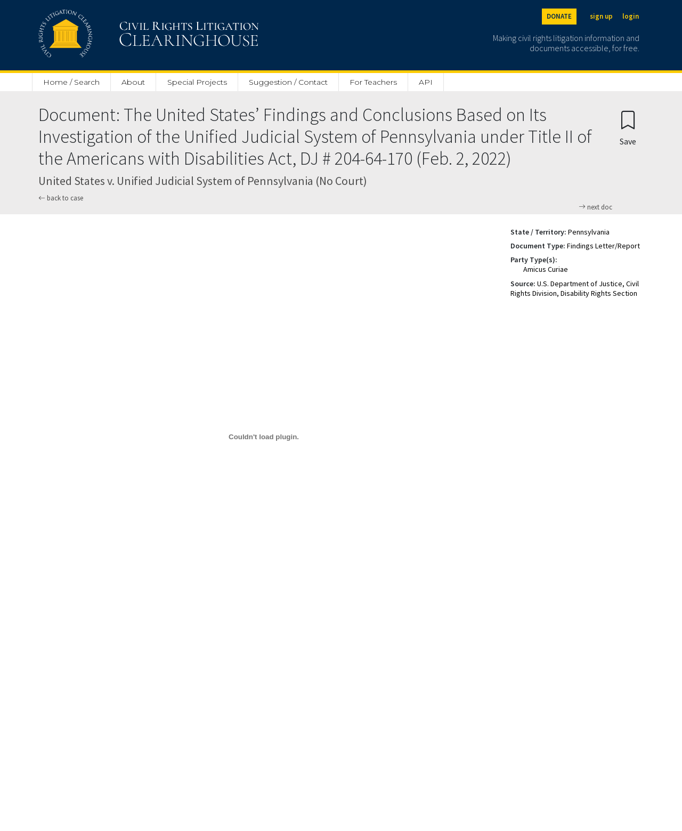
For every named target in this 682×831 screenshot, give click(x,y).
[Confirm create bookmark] (628, 127)
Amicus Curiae (545, 269)
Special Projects (197, 82)
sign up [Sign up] (601, 16)
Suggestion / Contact (288, 82)
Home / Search (71, 82)
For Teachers (373, 82)
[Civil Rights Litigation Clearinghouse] (118, 35)
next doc (595, 207)
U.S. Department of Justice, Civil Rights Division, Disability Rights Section (574, 288)
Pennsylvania (589, 232)
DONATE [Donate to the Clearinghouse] (559, 16)
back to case (60, 198)
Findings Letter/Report (603, 246)
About (133, 82)
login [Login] (630, 16)
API (426, 82)
